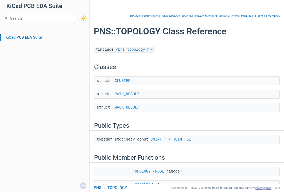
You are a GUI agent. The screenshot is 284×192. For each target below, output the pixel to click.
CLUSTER (122, 81)
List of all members (267, 16)
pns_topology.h (134, 49)
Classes (135, 16)
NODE (159, 171)
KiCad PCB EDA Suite (23, 37)
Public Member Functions (177, 16)
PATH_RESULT (127, 94)
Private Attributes (242, 16)
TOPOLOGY (141, 171)
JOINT (156, 139)
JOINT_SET (183, 139)
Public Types (150, 16)
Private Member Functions (212, 16)
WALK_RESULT (127, 107)
